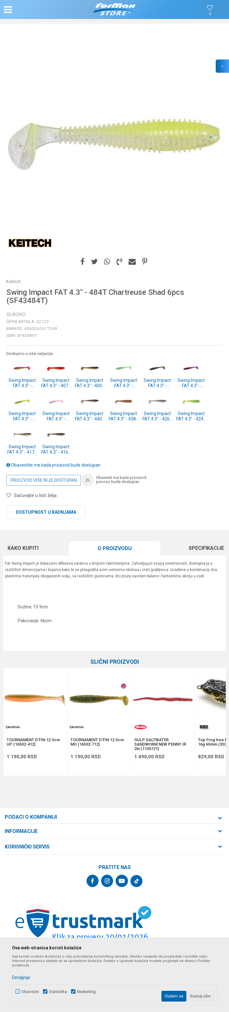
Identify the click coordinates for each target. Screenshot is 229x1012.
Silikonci (16, 314)
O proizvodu (115, 548)
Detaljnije (21, 977)
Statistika (58, 991)
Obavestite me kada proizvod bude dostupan (53, 465)
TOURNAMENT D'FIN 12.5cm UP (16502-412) (33, 742)
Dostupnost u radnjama (46, 512)
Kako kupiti (23, 548)
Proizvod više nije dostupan (43, 480)
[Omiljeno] (210, 14)
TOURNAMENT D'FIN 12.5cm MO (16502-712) (97, 742)
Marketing (86, 991)
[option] (114, 141)
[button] (37, 9)
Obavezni (30, 991)
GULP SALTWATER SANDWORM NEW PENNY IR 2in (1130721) (160, 744)
